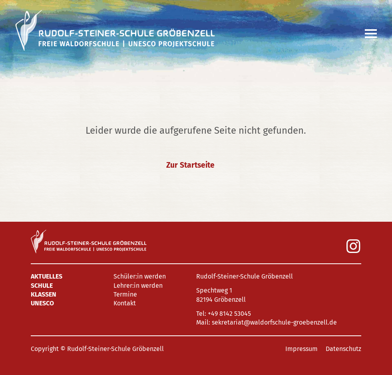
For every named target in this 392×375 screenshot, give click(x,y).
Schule (42, 285)
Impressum (301, 349)
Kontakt (124, 303)
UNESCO (42, 303)
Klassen (43, 294)
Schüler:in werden (139, 276)
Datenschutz (343, 349)
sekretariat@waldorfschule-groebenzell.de (274, 322)
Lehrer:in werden (138, 285)
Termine (125, 294)
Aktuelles (46, 276)
